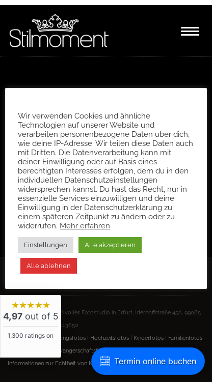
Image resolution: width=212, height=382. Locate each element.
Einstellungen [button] (45, 245)
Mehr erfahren (85, 225)
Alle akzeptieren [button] (110, 245)
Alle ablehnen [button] (48, 266)
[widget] (30, 326)
